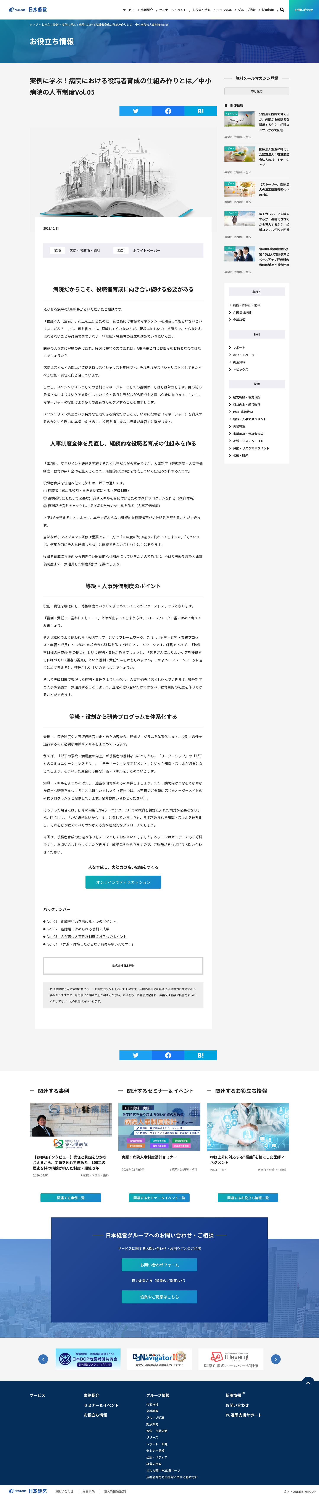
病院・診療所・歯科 (246, 305)
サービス (129, 10)
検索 (282, 10)
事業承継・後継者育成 (248, 434)
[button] (276, 1370)
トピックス (240, 369)
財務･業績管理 (243, 412)
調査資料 (239, 362)
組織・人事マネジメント (249, 419)
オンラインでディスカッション (123, 882)
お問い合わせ (304, 10)
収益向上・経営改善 (246, 404)
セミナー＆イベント (172, 10)
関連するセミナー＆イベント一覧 (159, 1208)
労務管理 (239, 426)
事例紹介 (147, 10)
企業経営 (239, 320)
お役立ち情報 (201, 10)
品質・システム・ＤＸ (248, 441)
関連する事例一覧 (71, 1208)
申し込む (257, 91)
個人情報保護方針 (116, 1502)
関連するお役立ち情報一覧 (248, 1208)
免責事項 (88, 1502)
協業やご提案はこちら (159, 1307)
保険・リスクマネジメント (251, 448)
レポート (239, 347)
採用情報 (268, 10)
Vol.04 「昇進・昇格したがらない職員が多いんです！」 (91, 944)
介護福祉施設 (242, 312)
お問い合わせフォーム (159, 1275)
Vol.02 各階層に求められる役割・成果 (78, 928)
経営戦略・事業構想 (246, 397)
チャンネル (224, 10)
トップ (34, 25)
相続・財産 (240, 455)
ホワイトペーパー (245, 355)
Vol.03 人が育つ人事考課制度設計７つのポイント (87, 936)
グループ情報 (247, 10)
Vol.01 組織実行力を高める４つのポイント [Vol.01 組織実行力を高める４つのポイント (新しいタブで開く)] (81, 921)
